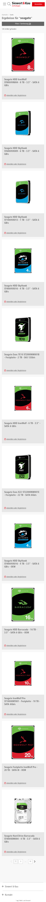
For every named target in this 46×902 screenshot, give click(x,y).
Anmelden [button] (38, 4)
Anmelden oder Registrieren (16, 95)
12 (30, 861)
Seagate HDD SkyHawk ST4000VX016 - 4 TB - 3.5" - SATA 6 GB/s (21, 289)
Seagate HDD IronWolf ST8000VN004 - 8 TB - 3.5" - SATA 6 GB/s (21, 82)
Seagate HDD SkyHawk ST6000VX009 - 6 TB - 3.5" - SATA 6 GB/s (21, 151)
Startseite (5, 15)
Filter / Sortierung (23, 24)
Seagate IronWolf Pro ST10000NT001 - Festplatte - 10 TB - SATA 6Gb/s (22, 701)
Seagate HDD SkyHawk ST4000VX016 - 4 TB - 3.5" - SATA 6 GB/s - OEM (21, 564)
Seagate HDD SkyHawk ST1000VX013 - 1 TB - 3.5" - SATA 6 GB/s (21, 220)
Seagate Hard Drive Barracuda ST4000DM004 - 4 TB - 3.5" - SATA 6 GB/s (22, 839)
